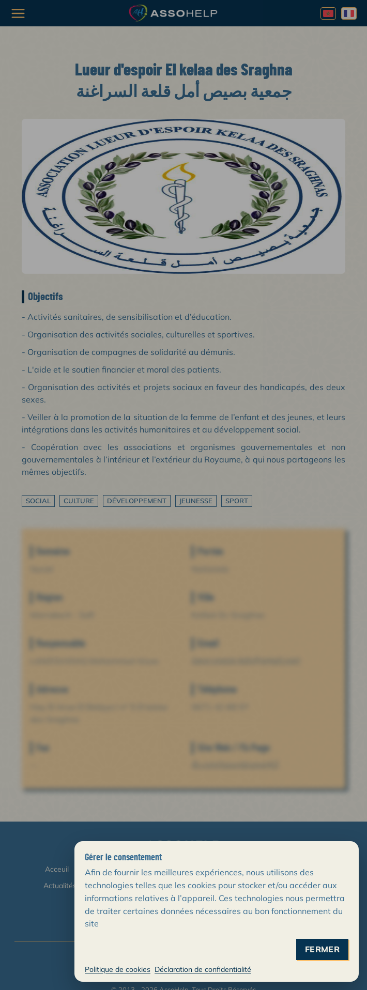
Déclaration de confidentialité (203, 969)
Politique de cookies (117, 969)
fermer (322, 949)
